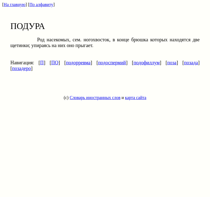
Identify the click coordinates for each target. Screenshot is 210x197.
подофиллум (146, 62)
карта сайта (135, 97)
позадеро (21, 68)
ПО (55, 62)
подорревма (78, 62)
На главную (14, 4)
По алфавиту (41, 4)
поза (172, 62)
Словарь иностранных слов (95, 97)
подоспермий (112, 62)
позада (191, 62)
